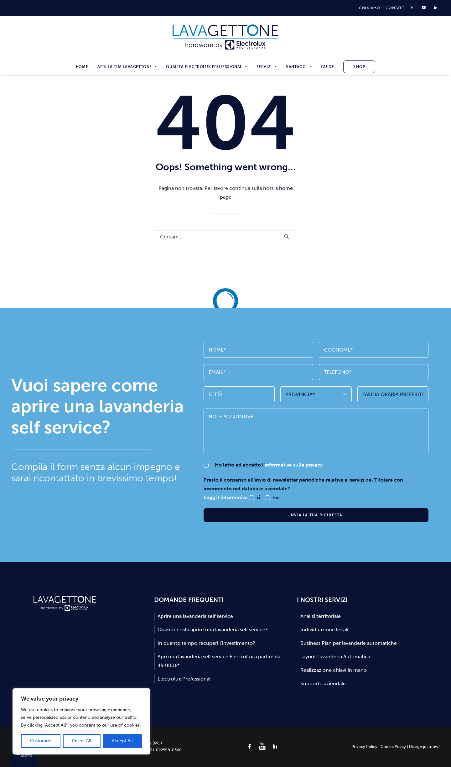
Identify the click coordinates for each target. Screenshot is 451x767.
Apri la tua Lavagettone (127, 67)
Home (82, 67)
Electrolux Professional (184, 679)
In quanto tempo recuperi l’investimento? (206, 643)
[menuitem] (369, 8)
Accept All (122, 741)
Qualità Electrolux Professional (206, 67)
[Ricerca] (225, 236)
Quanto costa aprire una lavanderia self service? (213, 630)
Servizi (267, 67)
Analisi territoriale (320, 616)
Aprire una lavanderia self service (195, 616)
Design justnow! (424, 746)
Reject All (81, 741)
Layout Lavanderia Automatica (335, 657)
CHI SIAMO (369, 8)
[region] (81, 721)
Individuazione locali (324, 630)
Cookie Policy (393, 746)
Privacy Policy (364, 746)
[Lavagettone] (226, 37)
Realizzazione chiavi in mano (333, 670)
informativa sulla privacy (294, 465)
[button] (286, 236)
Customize (41, 741)
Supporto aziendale (323, 683)
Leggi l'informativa (226, 497)
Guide (327, 67)
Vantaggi (299, 67)
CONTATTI (395, 8)
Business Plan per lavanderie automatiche (348, 643)
